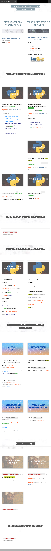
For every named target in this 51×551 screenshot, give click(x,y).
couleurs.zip (15, 370)
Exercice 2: (30, 482)
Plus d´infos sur (9, 373)
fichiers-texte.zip (5, 290)
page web (18, 430)
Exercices (4, 109)
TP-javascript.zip (14, 422)
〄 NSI (14, 1)
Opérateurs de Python (10, 133)
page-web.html (11, 382)
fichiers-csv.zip (5, 305)
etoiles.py (13, 314)
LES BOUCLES (44, 163)
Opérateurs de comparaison (37, 121)
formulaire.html (41, 420)
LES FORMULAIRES (37, 418)
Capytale (36, 198)
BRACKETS (33, 48)
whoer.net (46, 370)
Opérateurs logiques (35, 122)
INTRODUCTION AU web (39, 368)
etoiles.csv (8, 314)
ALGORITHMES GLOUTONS (36, 474)
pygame (30, 294)
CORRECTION (12, 106)
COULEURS (10, 365)
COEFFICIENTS (38, 39)
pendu (9, 292)
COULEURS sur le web (14, 362)
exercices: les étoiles (11, 311)
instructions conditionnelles (37, 106)
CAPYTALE (15, 285)
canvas (29, 307)
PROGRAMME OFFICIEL (34, 37)
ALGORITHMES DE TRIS (10, 474)
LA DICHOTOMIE (7, 509)
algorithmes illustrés (9, 477)
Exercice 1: (30, 478)
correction (15, 109)
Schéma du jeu (31, 297)
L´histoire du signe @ (37, 127)
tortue (19, 199)
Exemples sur (35, 110)
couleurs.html (10, 367)
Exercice (4, 430)
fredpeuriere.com (5, 1)
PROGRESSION (44, 37)
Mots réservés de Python (11, 128)
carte (5, 308)
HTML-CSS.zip (15, 384)
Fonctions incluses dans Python (13, 123)
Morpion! (9, 295)
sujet (9, 42)
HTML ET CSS (11, 380)
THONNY (32, 45)
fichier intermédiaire (38, 300)
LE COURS (4, 282)
